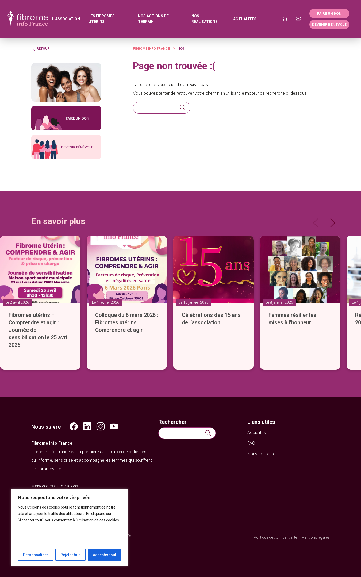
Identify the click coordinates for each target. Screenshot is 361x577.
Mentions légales (315, 537)
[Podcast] (284, 19)
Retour (40, 48)
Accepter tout (104, 555)
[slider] (180, 294)
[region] (69, 527)
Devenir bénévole (329, 24)
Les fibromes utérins (102, 19)
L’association (66, 19)
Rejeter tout (70, 555)
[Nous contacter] (298, 19)
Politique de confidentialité (275, 537)
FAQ (251, 443)
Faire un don (329, 13)
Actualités (244, 19)
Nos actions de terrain (153, 19)
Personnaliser (35, 555)
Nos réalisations (204, 19)
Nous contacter (262, 453)
